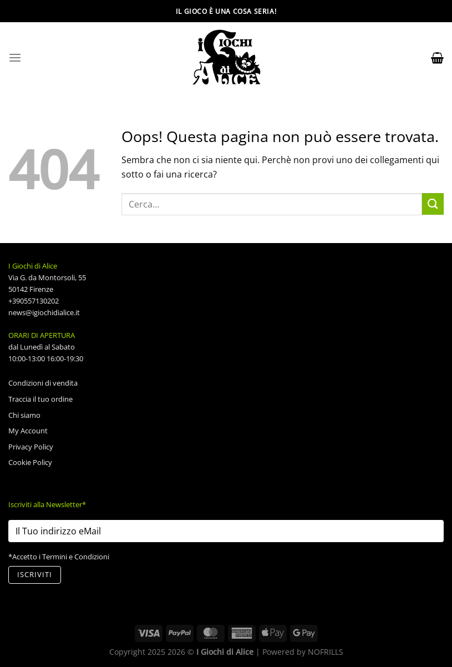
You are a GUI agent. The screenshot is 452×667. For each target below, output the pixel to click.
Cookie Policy (30, 462)
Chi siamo (24, 415)
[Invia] (433, 204)
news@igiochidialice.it (44, 312)
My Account (28, 431)
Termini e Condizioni (75, 557)
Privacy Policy (30, 447)
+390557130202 (33, 301)
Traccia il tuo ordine (40, 399)
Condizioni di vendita (43, 383)
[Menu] (15, 58)
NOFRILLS (325, 651)
